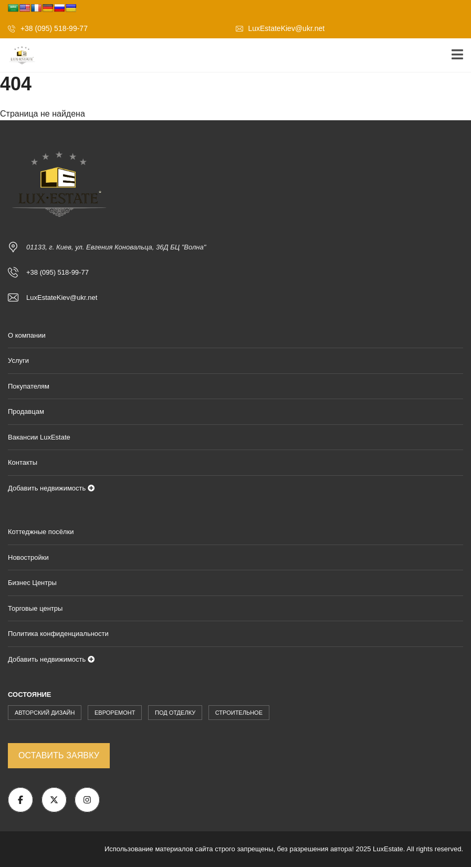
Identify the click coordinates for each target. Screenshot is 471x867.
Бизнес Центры (32, 583)
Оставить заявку (58, 755)
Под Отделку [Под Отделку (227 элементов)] (175, 712)
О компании (27, 335)
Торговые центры (35, 608)
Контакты (22, 462)
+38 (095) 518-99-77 (48, 28)
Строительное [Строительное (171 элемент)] (239, 712)
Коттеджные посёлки (41, 532)
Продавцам (26, 411)
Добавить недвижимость (51, 488)
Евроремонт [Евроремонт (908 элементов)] (115, 712)
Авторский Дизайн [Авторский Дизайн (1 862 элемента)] (45, 712)
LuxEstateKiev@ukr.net (280, 28)
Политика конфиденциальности (58, 634)
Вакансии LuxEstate (39, 437)
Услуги (18, 360)
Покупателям (28, 386)
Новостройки (28, 557)
